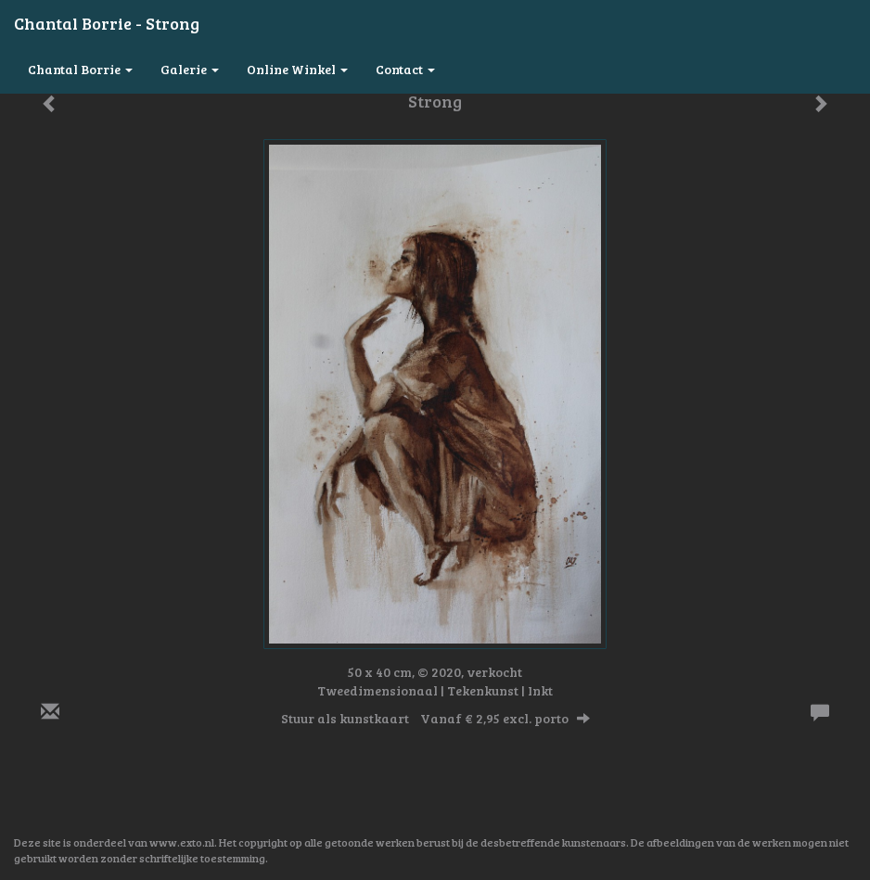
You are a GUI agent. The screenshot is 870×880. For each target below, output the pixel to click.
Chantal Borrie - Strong (106, 23)
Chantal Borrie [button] (80, 69)
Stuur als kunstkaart (435, 718)
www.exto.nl (181, 842)
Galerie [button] (189, 69)
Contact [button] (405, 69)
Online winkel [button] (297, 69)
